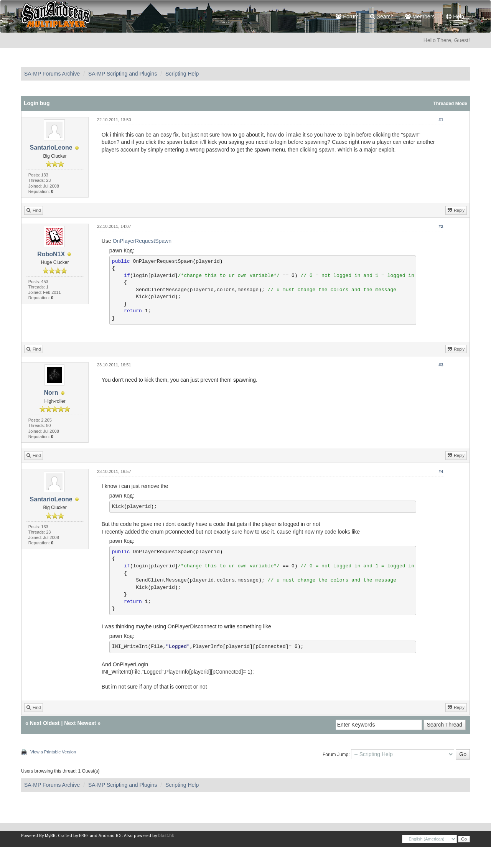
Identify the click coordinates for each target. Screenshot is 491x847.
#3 (440, 365)
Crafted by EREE (73, 835)
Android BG (110, 835)
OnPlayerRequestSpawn (142, 241)
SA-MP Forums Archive (52, 74)
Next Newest (80, 723)
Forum (347, 16)
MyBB (50, 835)
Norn (51, 392)
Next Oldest (45, 723)
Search (382, 16)
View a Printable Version (53, 752)
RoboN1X (51, 254)
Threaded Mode (450, 103)
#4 (440, 471)
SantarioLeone (51, 147)
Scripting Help (182, 74)
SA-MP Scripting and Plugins (122, 74)
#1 (440, 119)
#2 (440, 226)
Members (420, 16)
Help (455, 16)
